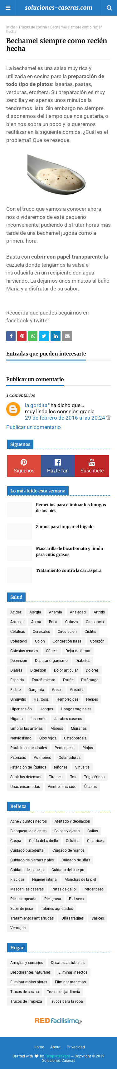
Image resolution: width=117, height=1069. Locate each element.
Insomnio (38, 719)
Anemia (55, 612)
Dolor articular (66, 670)
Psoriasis (18, 757)
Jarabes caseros (68, 719)
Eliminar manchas (70, 982)
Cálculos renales (24, 651)
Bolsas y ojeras (67, 831)
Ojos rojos (47, 738)
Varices (97, 918)
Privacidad (76, 1047)
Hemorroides (67, 699)
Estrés (68, 680)
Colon (40, 641)
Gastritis (77, 690)
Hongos (46, 709)
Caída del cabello (43, 841)
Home (39, 1047)
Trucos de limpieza (26, 1001)
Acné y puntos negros (28, 821)
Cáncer (52, 651)
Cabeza (71, 622)
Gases (57, 690)
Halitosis (41, 699)
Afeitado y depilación (72, 821)
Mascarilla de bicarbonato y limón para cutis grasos (69, 551)
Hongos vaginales (76, 709)
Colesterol (18, 641)
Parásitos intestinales (28, 748)
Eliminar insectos (72, 972)
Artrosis (16, 622)
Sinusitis (82, 767)
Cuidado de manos (68, 850)
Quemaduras (69, 757)
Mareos (57, 728)
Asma (36, 622)
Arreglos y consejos (26, 963)
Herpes (92, 699)
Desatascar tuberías (68, 963)
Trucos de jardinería (63, 992)
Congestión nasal (67, 641)
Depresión (18, 660)
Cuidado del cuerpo (67, 870)
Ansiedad (78, 612)
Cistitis (90, 631)
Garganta (36, 690)
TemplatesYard (57, 1056)
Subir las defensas (25, 777)
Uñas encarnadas (25, 786)
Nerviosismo (21, 738)
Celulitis (72, 841)
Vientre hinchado (62, 786)
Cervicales (41, 631)
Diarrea (16, 670)
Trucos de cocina (32, 27)
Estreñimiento (43, 680)
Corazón (97, 641)
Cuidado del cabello (27, 870)
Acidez (16, 612)
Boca (53, 622)
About (55, 1047)
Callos (92, 831)
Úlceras (90, 786)
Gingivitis (18, 699)
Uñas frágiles (72, 918)
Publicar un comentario (33, 427)
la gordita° (37, 405)
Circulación (67, 631)
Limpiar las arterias (26, 728)
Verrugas (18, 928)
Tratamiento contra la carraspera (68, 570)
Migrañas (79, 728)
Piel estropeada (23, 899)
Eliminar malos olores (28, 982)
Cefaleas (17, 631)
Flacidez (17, 879)
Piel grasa (52, 899)
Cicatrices (95, 841)
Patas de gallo (63, 889)
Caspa (15, 841)
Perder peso (65, 748)
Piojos (87, 748)
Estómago (90, 680)
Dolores (92, 670)
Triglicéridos (94, 777)
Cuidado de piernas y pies (32, 860)
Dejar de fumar (78, 651)
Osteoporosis (75, 738)
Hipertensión (21, 709)
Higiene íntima (44, 879)
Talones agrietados (57, 908)
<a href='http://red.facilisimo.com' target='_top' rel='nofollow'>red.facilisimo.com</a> (58, 1021)
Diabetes (83, 660)
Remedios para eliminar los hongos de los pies (71, 508)
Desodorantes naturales (30, 972)
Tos (73, 777)
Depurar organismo (51, 660)
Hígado (16, 719)
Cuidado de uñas (75, 860)
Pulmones (42, 757)
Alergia (35, 612)
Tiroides (55, 777)
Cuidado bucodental (27, 850)
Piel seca (76, 899)
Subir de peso (21, 908)
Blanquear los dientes (28, 831)
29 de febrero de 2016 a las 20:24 (65, 418)
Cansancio (95, 622)
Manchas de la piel (80, 879)
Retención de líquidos (28, 767)
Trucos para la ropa (66, 1001)
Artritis (99, 612)
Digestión (38, 670)
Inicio (10, 27)
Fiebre (15, 690)
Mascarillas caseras (27, 889)
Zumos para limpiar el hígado (65, 526)
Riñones (60, 767)
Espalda (17, 680)
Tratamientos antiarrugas (32, 918)
